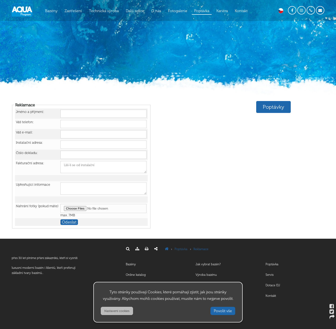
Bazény (51, 11)
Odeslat (69, 222)
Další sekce (135, 11)
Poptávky (273, 107)
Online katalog (136, 274)
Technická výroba (104, 11)
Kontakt (241, 11)
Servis (270, 274)
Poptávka (201, 11)
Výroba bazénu (206, 274)
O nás (156, 11)
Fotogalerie (177, 11)
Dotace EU (273, 285)
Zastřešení (73, 11)
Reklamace (200, 249)
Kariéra (222, 11)
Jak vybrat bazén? (208, 264)
